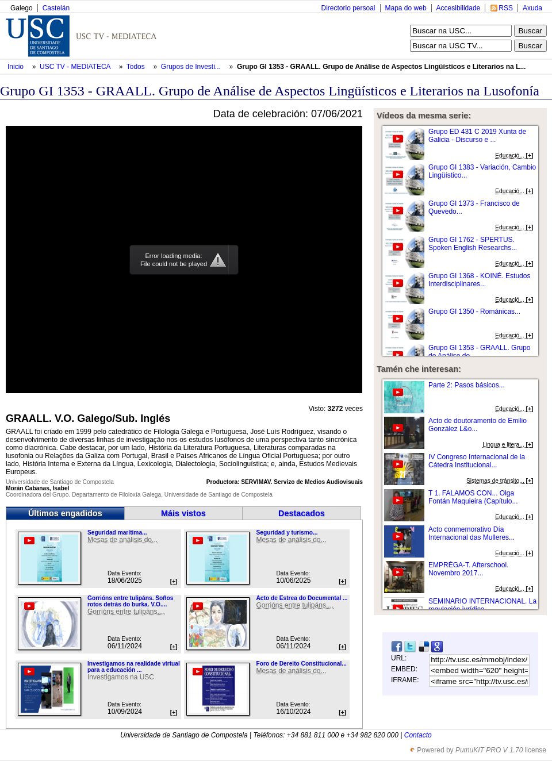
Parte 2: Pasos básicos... (466, 385)
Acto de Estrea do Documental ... (301, 598)
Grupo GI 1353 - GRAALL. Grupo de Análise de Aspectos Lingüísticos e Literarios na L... (381, 67)
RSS (506, 8)
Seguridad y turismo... (286, 532)
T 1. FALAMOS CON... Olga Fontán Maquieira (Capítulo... (473, 497)
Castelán (56, 8)
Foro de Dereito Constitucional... (301, 663)
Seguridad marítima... (117, 532)
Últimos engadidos (65, 513)
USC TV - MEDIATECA (76, 67)
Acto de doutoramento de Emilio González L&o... (477, 425)
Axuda (532, 8)
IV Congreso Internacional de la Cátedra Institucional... (476, 461)
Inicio (16, 67)
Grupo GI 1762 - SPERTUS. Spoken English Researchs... (472, 244)
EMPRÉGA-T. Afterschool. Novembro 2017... (468, 569)
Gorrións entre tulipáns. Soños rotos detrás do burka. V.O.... (130, 601)
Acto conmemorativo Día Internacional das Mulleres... (471, 533)
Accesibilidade (458, 8)
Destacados (301, 513)
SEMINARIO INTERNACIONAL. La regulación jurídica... (482, 605)
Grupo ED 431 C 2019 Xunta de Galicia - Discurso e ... (477, 136)
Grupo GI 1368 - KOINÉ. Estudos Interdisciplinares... (479, 280)
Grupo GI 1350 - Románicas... (474, 312)
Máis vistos (183, 513)
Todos (136, 67)
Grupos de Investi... (191, 67)
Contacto (418, 735)
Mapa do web (406, 8)
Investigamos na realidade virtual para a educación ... (133, 666)
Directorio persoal (348, 8)
